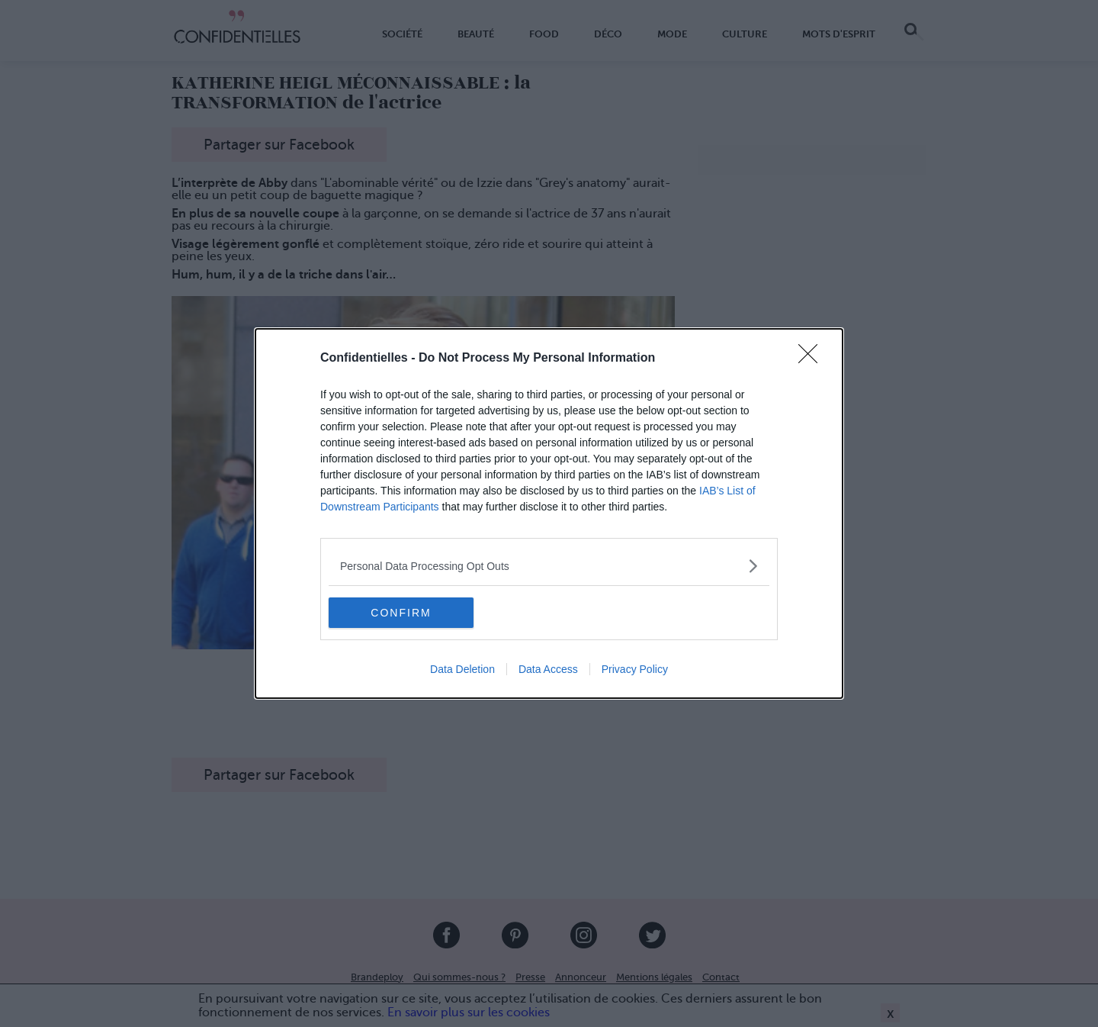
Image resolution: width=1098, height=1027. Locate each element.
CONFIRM (401, 612)
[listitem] (549, 566)
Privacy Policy (635, 669)
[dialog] (549, 513)
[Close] (812, 358)
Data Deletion (462, 669)
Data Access (548, 669)
